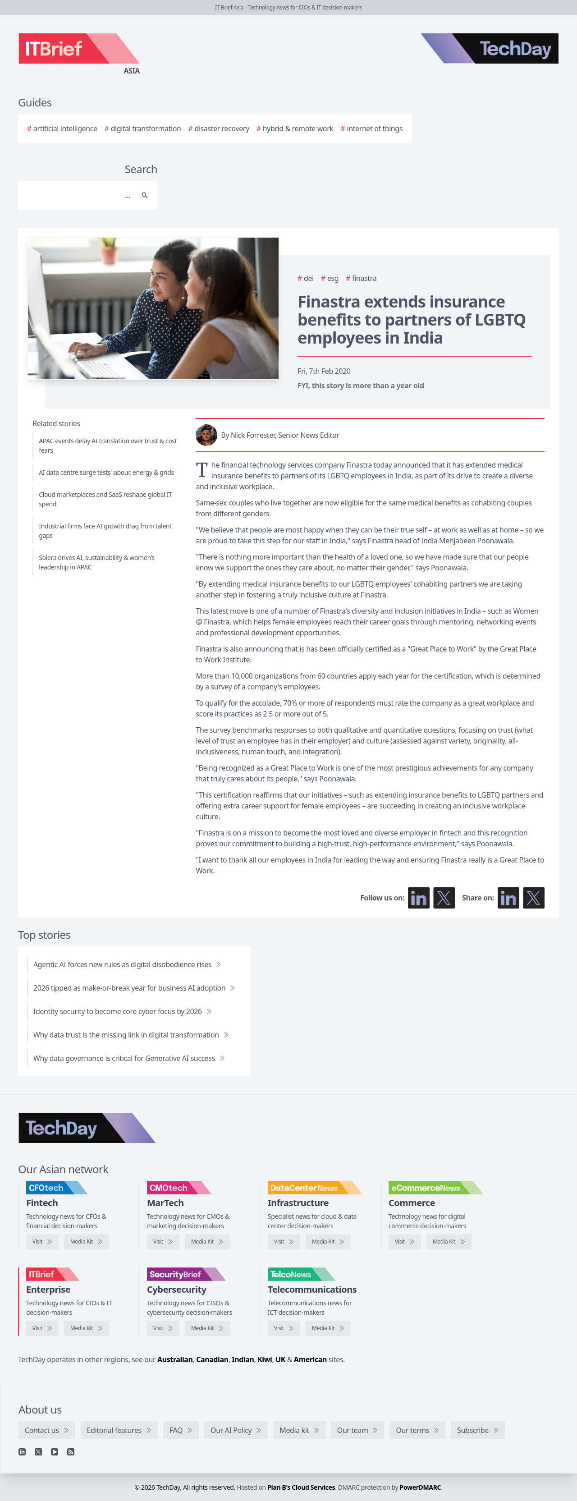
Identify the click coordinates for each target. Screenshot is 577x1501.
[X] (38, 1451)
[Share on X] (534, 898)
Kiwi (264, 1359)
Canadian (212, 1359)
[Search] (79, 195)
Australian (174, 1359)
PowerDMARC (420, 1487)
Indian (243, 1359)
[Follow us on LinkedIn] (419, 898)
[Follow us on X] (444, 898)
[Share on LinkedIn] (508, 898)
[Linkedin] (22, 1451)
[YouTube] (54, 1451)
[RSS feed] (70, 1451)
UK (280, 1359)
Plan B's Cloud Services (301, 1487)
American (310, 1359)
